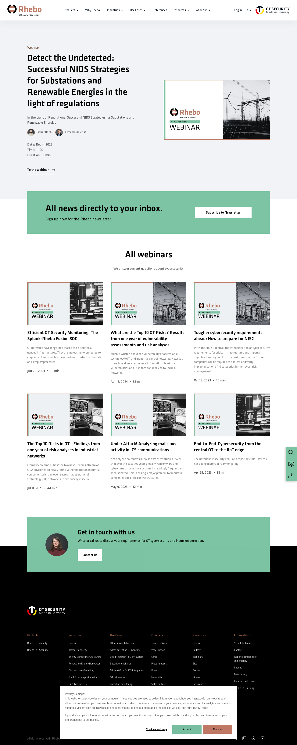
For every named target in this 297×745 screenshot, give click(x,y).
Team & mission (159, 643)
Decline (217, 729)
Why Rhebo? (158, 650)
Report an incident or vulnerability (245, 659)
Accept (187, 729)
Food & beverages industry (83, 677)
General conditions (244, 681)
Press (154, 670)
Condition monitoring (121, 684)
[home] (24, 10)
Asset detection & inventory (125, 650)
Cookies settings (156, 729)
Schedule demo (242, 643)
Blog (195, 664)
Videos (196, 677)
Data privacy (240, 674)
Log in (238, 10)
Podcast (197, 650)
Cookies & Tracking (244, 688)
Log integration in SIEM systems (127, 657)
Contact (238, 650)
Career (154, 657)
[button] (72, 10)
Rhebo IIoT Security (37, 650)
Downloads (198, 684)
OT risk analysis (118, 677)
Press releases (159, 664)
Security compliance (120, 664)
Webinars (198, 657)
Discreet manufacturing (81, 670)
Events (196, 670)
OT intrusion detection (122, 643)
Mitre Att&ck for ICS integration (127, 670)
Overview (73, 643)
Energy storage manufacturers (85, 657)
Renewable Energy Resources (84, 664)
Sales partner (158, 684)
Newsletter (157, 677)
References (160, 10)
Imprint (238, 668)
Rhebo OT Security (37, 643)
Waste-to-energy (78, 650)
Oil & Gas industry (78, 684)
